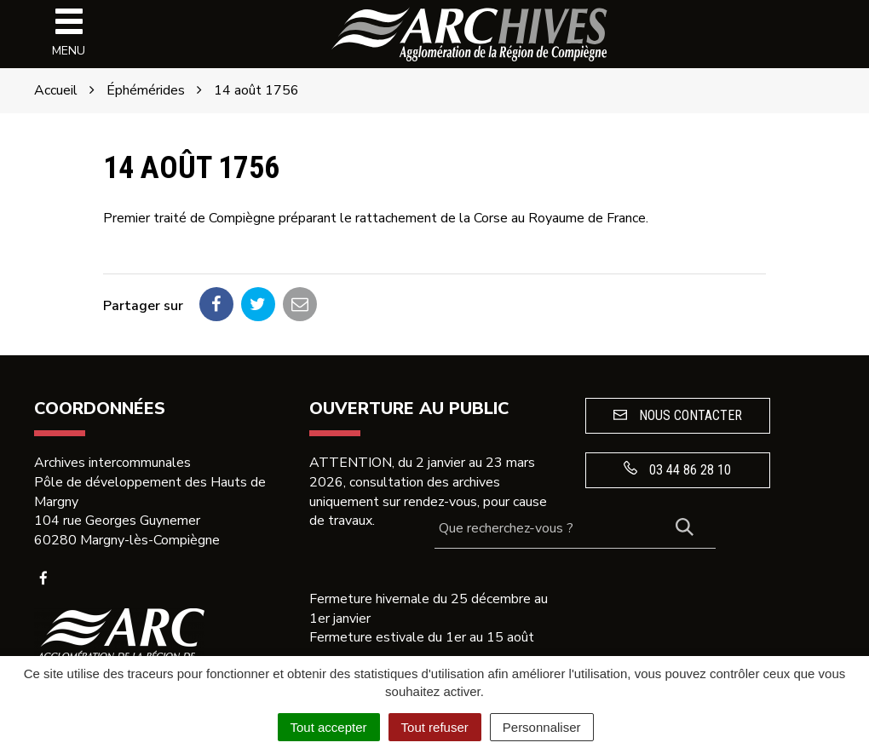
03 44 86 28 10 (677, 469)
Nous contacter (677, 415)
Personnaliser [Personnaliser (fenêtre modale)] (542, 727)
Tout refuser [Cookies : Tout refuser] (435, 727)
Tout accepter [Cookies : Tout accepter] (329, 727)
